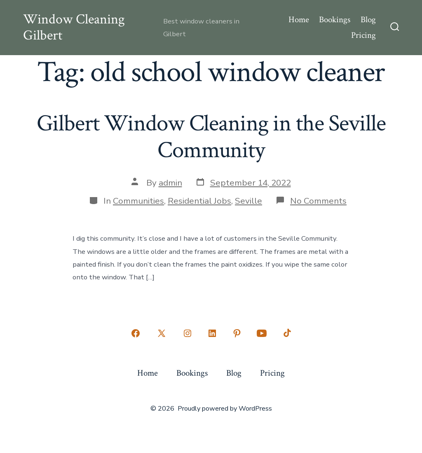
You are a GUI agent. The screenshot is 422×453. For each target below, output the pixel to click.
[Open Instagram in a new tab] (187, 333)
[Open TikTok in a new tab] (286, 333)
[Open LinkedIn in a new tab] (212, 333)
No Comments (318, 201)
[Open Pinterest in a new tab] (237, 333)
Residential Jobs (199, 201)
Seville (248, 201)
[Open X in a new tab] (161, 333)
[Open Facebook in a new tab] (135, 333)
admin (170, 182)
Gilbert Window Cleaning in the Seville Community (211, 136)
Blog (368, 19)
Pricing (363, 35)
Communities (138, 201)
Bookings (334, 19)
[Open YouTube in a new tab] (261, 333)
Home (298, 19)
